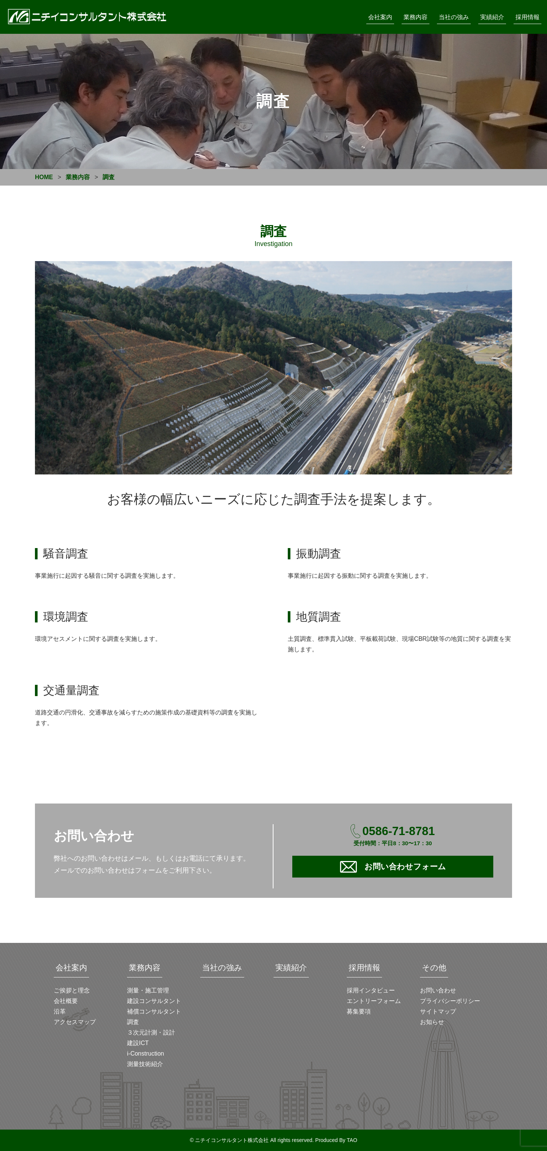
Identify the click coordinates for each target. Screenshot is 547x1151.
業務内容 (415, 17)
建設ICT (138, 1043)
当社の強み (454, 17)
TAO (352, 1140)
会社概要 (66, 1001)
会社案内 (380, 17)
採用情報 (527, 17)
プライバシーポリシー (450, 1001)
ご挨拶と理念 (72, 990)
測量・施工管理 (148, 990)
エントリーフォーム (374, 1001)
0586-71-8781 (398, 831)
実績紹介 (492, 17)
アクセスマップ (75, 1022)
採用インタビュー (371, 990)
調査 (133, 1022)
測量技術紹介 (145, 1064)
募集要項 (359, 1011)
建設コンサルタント (154, 1001)
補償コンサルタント (154, 1011)
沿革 (60, 1011)
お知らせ (432, 1022)
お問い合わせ (438, 990)
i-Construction (145, 1053)
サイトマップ (438, 1011)
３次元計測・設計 (151, 1032)
